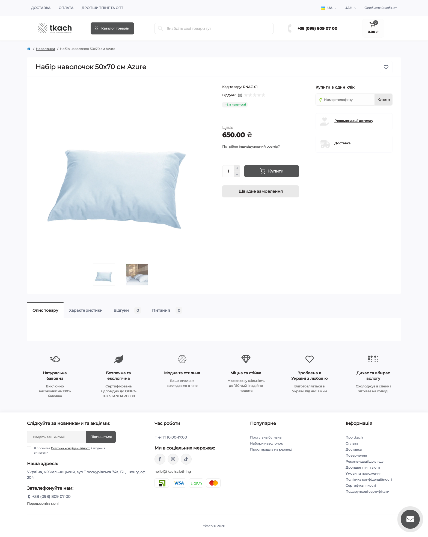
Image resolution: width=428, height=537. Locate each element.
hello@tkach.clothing (172, 471)
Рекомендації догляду (353, 121)
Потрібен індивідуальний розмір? (251, 146)
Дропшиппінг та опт (102, 8)
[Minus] (237, 174)
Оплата (66, 8)
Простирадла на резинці (271, 449)
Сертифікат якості (361, 485)
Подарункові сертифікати (367, 491)
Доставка (40, 8)
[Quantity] (228, 171)
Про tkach (354, 437)
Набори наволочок (266, 443)
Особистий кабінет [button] (380, 8)
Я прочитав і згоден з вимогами (69, 450)
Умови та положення (363, 473)
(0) (240, 95)
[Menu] (112, 28)
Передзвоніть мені (42, 503)
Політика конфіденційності (70, 448)
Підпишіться (101, 437)
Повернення (356, 455)
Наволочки (45, 49)
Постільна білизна (265, 437)
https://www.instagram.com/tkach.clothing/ (173, 459)
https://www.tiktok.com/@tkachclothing (186, 459)
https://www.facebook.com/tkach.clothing (160, 459)
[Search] (160, 28)
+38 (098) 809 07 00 (317, 28)
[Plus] (237, 168)
